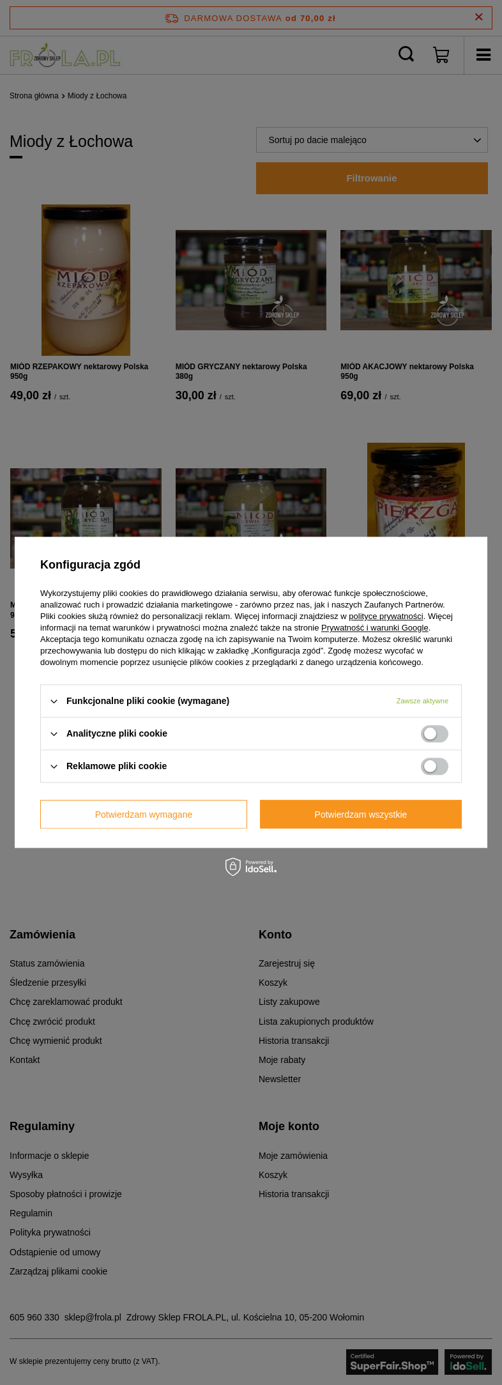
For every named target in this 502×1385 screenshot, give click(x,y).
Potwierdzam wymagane (144, 814)
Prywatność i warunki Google (375, 627)
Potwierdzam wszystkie (361, 814)
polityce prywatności (386, 616)
